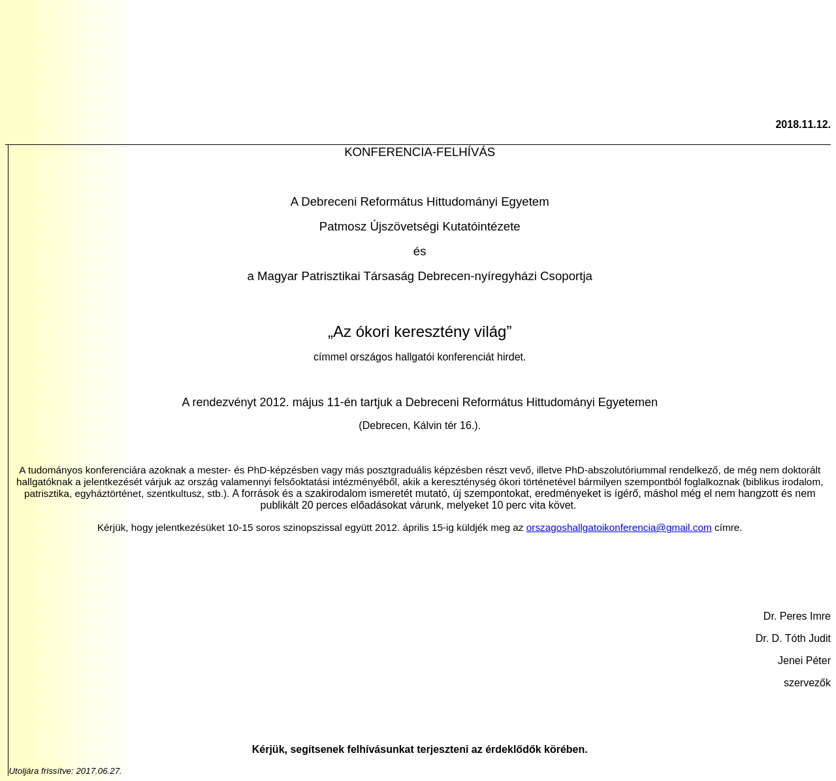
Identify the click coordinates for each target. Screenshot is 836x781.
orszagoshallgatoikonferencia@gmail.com (619, 527)
